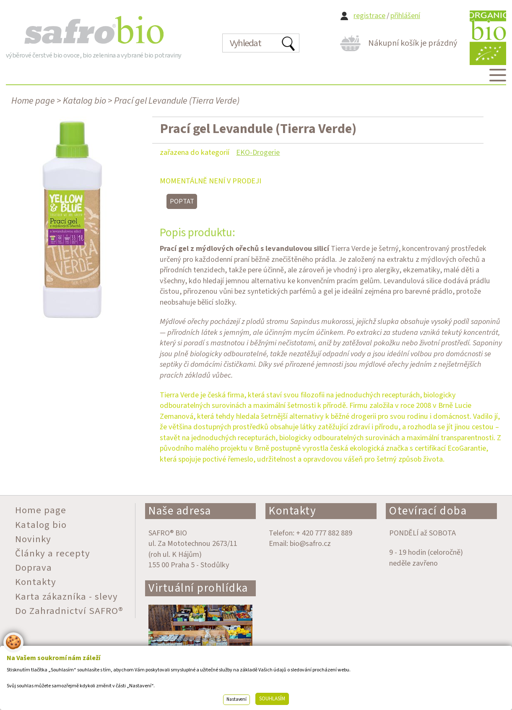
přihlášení (405, 15)
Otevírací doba (428, 511)
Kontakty (292, 511)
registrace (369, 15)
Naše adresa (179, 511)
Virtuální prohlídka (198, 588)
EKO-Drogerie (258, 152)
